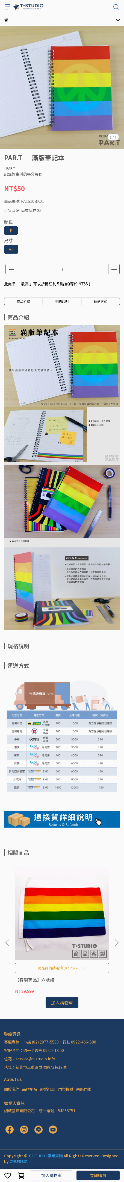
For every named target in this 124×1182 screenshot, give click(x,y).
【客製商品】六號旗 (34, 979)
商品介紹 (23, 301)
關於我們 (11, 1089)
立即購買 (98, 1175)
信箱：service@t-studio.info (29, 1058)
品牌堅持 (29, 1089)
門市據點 (65, 1089)
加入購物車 (51, 1175)
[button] (116, 943)
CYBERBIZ (18, 1161)
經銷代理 (47, 1089)
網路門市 (83, 1089)
